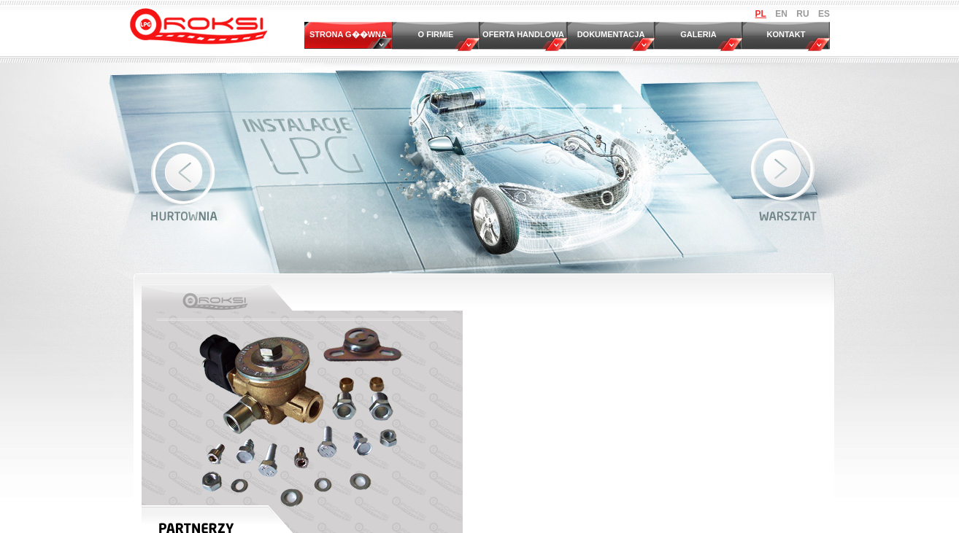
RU (802, 14)
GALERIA (698, 34)
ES (824, 14)
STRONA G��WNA (348, 34)
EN (781, 14)
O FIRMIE (436, 34)
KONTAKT (786, 34)
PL (760, 14)
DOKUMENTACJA (611, 34)
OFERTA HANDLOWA (523, 34)
